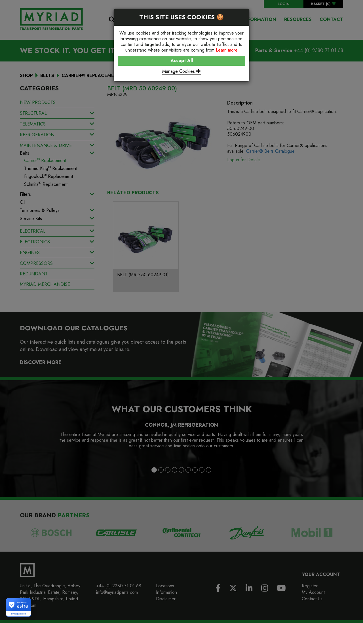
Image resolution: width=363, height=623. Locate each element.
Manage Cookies (181, 71)
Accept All (181, 60)
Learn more (227, 50)
